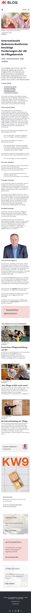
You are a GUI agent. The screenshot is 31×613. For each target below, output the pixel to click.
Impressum (15, 604)
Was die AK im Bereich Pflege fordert (13, 504)
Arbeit (3, 59)
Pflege (22, 59)
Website (15, 288)
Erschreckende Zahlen (10, 87)
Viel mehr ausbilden (9, 88)
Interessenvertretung (13, 59)
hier (14, 295)
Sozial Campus (15, 301)
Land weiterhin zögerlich (11, 93)
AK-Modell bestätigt (9, 91)
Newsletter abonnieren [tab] (11, 311)
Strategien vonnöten (10, 90)
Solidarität (5, 61)
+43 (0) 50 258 (19, 598)
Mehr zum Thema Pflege (10, 506)
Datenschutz (15, 601)
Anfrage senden (7, 449)
